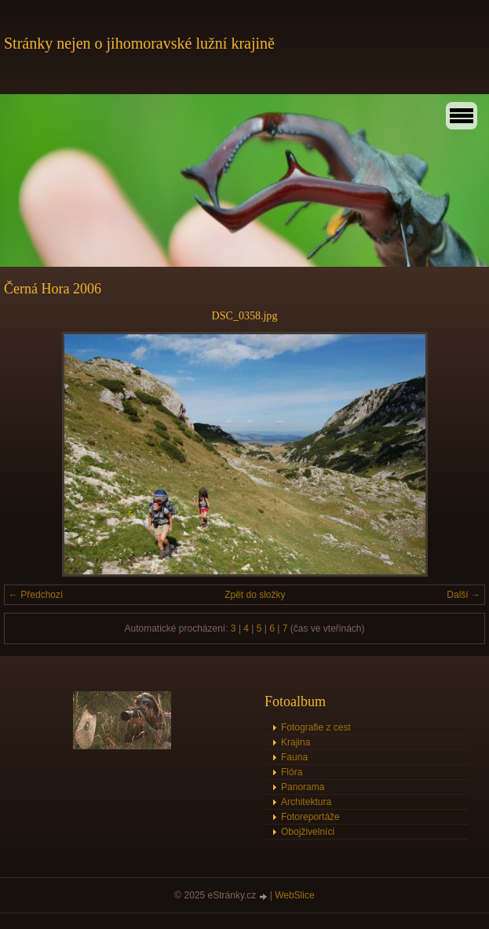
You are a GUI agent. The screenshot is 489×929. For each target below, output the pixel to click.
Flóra (291, 772)
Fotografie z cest (316, 727)
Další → (463, 594)
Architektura (306, 801)
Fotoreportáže (310, 816)
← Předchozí (36, 594)
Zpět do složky (254, 594)
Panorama (302, 786)
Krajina (295, 742)
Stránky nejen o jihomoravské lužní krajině (139, 43)
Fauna (294, 757)
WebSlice (294, 895)
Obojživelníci (307, 831)
